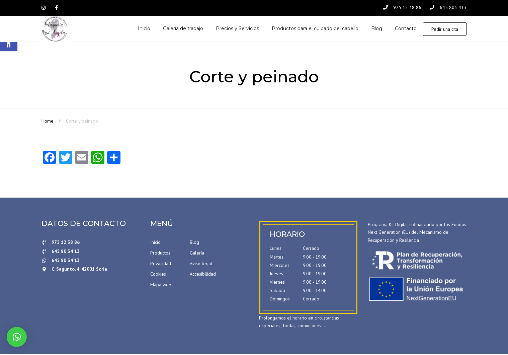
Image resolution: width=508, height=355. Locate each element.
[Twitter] (66, 160)
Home (47, 122)
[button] (17, 337)
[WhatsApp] (98, 160)
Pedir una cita (444, 29)
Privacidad (160, 264)
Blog (194, 243)
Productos (160, 254)
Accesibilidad (203, 275)
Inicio (155, 243)
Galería (197, 254)
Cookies (158, 275)
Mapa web (160, 285)
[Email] (82, 160)
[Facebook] (49, 160)
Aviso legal (201, 264)
